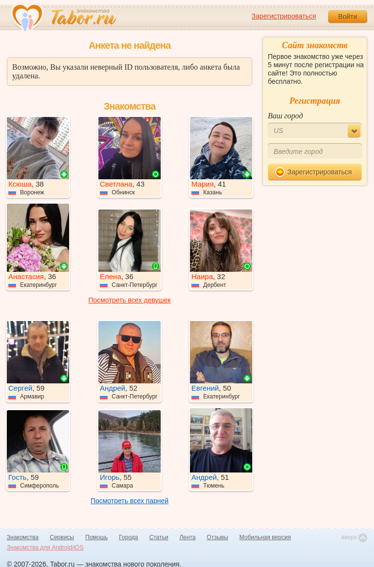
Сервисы (62, 537)
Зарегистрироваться (284, 16)
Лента (187, 537)
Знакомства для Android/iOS (45, 547)
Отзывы (217, 537)
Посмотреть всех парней (129, 501)
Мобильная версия (265, 537)
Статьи (159, 537)
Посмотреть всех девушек (130, 300)
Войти (347, 16)
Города (128, 537)
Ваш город (285, 116)
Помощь (96, 537)
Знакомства (22, 537)
